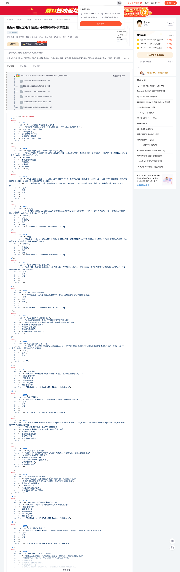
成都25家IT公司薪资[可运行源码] (149, 161)
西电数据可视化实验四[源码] (148, 134)
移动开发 (20, 20)
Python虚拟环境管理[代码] (147, 97)
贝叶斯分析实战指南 (145, 129)
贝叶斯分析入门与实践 (145, 140)
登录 (119, 3)
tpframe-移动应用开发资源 (147, 145)
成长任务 (155, 2)
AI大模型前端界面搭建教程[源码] (149, 156)
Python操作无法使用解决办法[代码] (150, 86)
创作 (170, 3)
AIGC (70, 37)
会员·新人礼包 (135, 3)
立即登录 (100, 24)
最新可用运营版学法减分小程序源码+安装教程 (38, 27)
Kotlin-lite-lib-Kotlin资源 (146, 107)
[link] (10, 20)
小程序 (28, 20)
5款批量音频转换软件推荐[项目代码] (151, 151)
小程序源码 (12, 33)
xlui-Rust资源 (142, 124)
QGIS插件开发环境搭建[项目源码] (150, 167)
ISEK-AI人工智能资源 (145, 113)
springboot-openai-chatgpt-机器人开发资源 (153, 102)
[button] (127, 58)
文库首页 (10, 20)
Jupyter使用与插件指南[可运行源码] (151, 91)
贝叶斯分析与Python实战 (146, 118)
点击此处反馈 (143, 185)
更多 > (171, 35)
